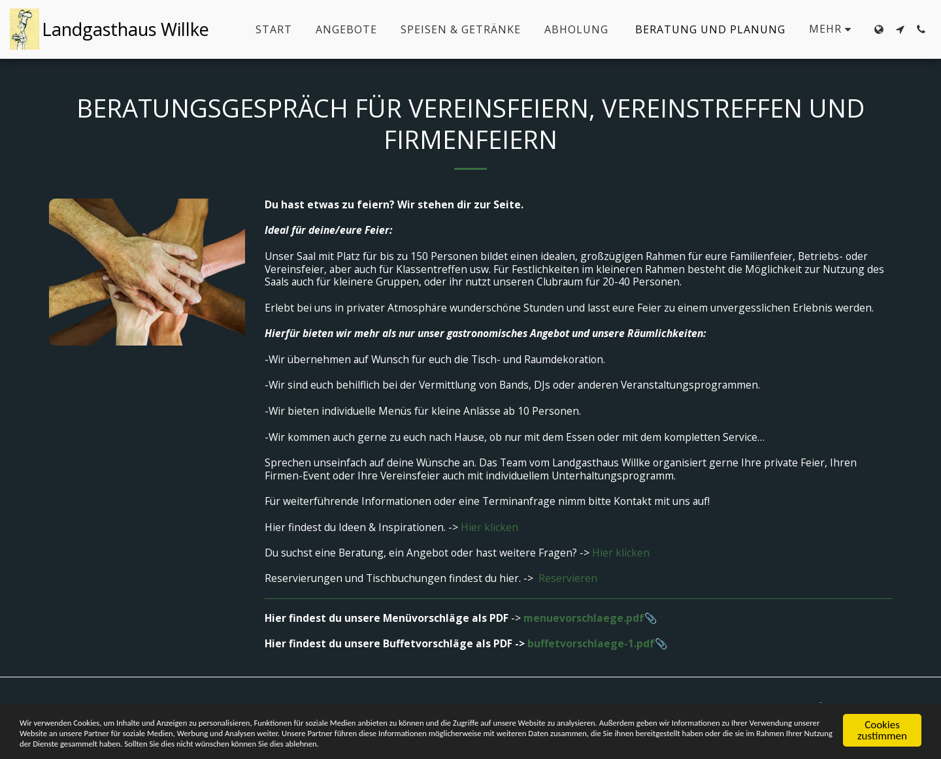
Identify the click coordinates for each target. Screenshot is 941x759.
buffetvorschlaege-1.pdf (591, 643)
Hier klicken (489, 527)
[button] (900, 29)
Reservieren (567, 578)
